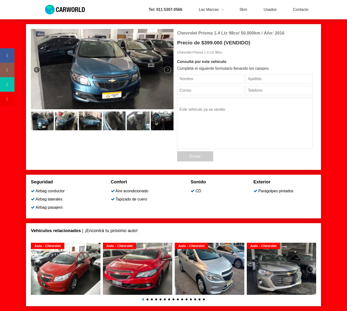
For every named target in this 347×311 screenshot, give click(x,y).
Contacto (300, 9)
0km (243, 9)
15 (204, 299)
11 (186, 299)
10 (182, 299)
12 (191, 299)
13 (195, 299)
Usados (270, 9)
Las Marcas (209, 9)
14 (199, 299)
